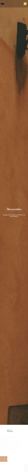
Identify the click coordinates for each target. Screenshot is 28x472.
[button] (25, 3)
